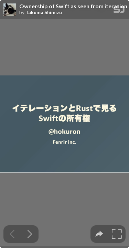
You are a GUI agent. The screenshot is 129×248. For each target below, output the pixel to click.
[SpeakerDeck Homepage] (119, 11)
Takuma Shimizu (43, 12)
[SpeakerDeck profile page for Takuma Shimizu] (9, 10)
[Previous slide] (12, 234)
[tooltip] (99, 234)
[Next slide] (29, 234)
